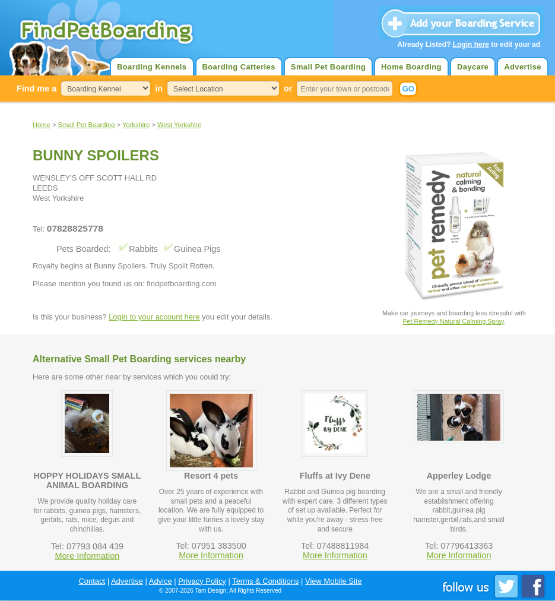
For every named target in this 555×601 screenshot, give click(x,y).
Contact (91, 581)
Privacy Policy (202, 581)
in (159, 88)
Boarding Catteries (238, 66)
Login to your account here (154, 316)
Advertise (522, 66)
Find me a (36, 88)
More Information (87, 556)
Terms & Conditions (265, 581)
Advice (160, 581)
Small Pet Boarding (328, 66)
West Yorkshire (179, 124)
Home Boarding (411, 66)
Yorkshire (136, 124)
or (288, 88)
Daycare (473, 66)
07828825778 (75, 228)
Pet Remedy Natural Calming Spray (452, 321)
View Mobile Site (333, 581)
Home (41, 124)
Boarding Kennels (151, 66)
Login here (471, 44)
